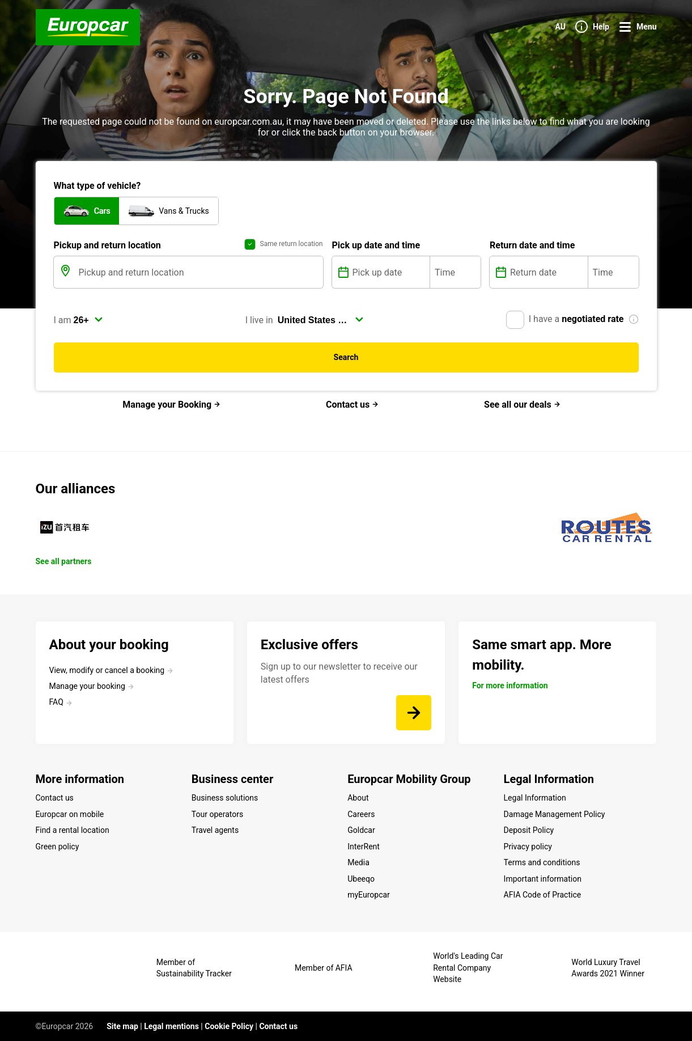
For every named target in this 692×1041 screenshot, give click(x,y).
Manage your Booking (171, 404)
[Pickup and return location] (200, 272)
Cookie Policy (229, 1026)
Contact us (352, 404)
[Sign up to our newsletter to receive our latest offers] (413, 712)
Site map (122, 1026)
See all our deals (522, 404)
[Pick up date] (390, 272)
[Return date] (548, 272)
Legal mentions (171, 1026)
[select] (88, 320)
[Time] (455, 272)
